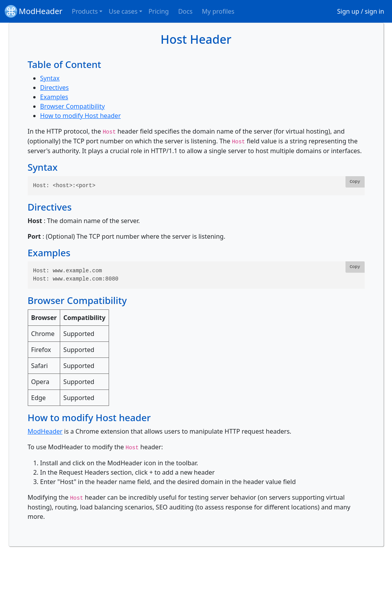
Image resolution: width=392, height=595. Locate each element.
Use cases (123, 11)
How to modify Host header (80, 115)
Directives (54, 87)
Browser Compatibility (72, 106)
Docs (185, 11)
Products (85, 11)
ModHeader (34, 11)
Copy (355, 181)
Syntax (50, 78)
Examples (54, 97)
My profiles (218, 11)
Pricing (159, 11)
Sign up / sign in (361, 11)
